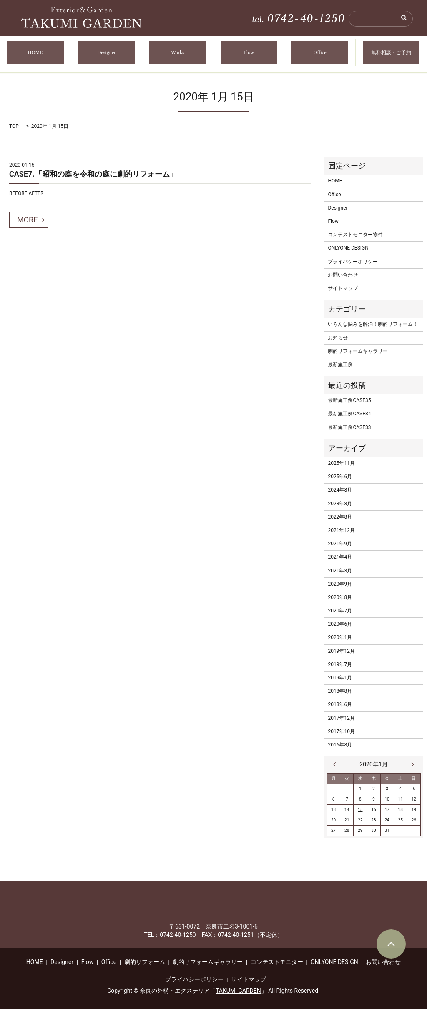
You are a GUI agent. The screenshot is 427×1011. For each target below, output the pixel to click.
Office (320, 54)
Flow (248, 54)
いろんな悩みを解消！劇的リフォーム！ (373, 327)
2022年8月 (340, 520)
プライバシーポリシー (353, 264)
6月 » (410, 767)
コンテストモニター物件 (355, 237)
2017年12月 (341, 721)
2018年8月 (340, 694)
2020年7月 (340, 614)
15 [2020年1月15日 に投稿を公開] (360, 812)
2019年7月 (340, 667)
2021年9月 (340, 546)
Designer (106, 54)
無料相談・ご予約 (391, 54)
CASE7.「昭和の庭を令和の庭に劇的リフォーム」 (93, 176)
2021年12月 (341, 533)
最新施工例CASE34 (349, 416)
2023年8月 (340, 506)
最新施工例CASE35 (349, 403)
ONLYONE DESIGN (348, 251)
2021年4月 (340, 560)
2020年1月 (340, 640)
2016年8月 (340, 748)
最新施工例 (340, 367)
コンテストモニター (277, 964)
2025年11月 (341, 466)
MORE (27, 222)
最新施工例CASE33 (349, 430)
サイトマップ (343, 291)
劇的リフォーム (144, 964)
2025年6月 (340, 479)
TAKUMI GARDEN (238, 993)
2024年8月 (340, 493)
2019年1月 (340, 681)
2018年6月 (340, 707)
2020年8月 (340, 600)
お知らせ (338, 340)
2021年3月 (340, 573)
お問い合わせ (343, 278)
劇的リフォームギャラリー (358, 354)
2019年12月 (341, 654)
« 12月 (336, 767)
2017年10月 (341, 734)
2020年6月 (340, 627)
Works (177, 54)
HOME (35, 54)
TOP (14, 129)
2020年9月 (340, 586)
